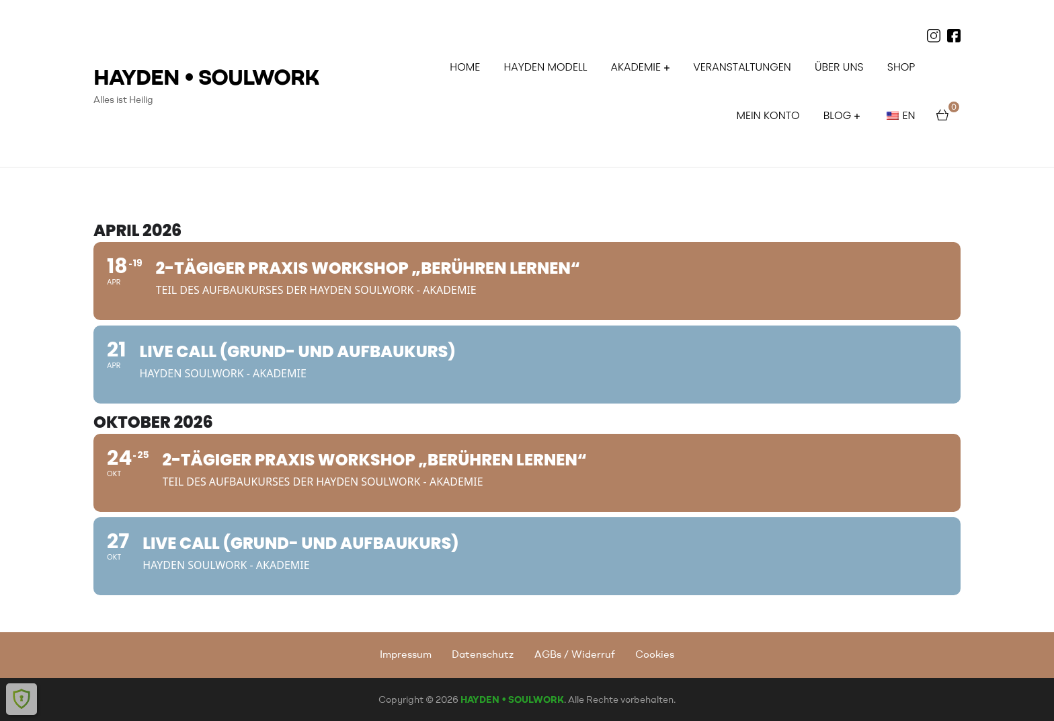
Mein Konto (767, 115)
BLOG (837, 115)
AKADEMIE (636, 67)
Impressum (406, 654)
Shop (901, 67)
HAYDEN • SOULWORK (206, 76)
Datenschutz (483, 654)
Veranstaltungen (741, 67)
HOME (465, 67)
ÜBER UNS (839, 67)
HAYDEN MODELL (545, 67)
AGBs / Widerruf (574, 654)
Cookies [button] (654, 654)
